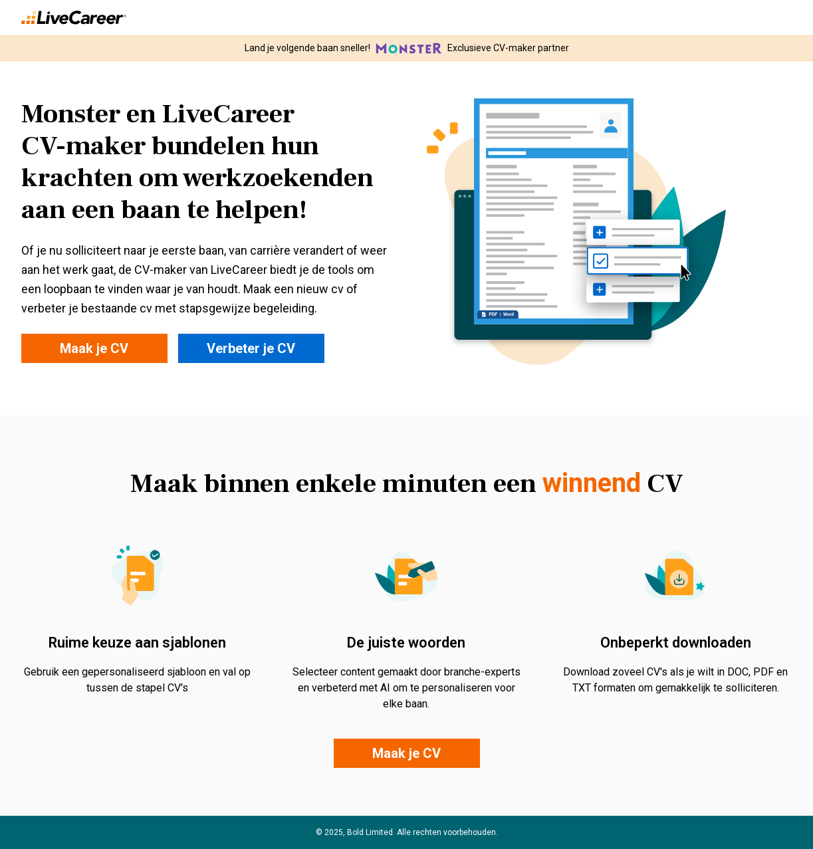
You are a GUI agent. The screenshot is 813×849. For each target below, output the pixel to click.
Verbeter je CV (251, 348)
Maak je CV (94, 348)
